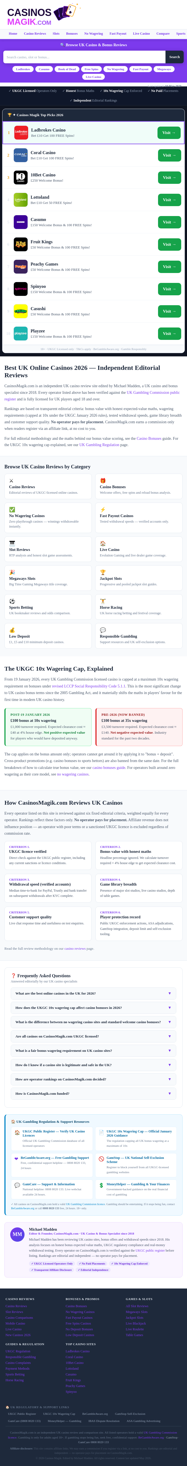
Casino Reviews (35, 34)
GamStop (172, 1437)
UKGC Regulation (18, 1351)
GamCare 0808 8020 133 (93, 1442)
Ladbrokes (23, 69)
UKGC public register (150, 1250)
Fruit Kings (73, 1380)
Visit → (169, 132)
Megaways (164, 69)
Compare (163, 34)
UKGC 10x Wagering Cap (59, 1413)
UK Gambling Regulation (99, 445)
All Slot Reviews (137, 1306)
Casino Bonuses (149, 438)
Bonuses (72, 34)
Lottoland (72, 1369)
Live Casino (141, 34)
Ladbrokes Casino (78, 1351)
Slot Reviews (14, 1312)
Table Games (134, 1335)
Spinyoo (71, 1392)
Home (13, 34)
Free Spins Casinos (78, 1323)
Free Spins (91, 69)
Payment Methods (18, 1369)
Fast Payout (117, 34)
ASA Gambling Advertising (143, 1421)
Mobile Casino (15, 1323)
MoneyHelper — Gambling (64, 1421)
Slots (56, 34)
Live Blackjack (136, 1323)
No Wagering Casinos (80, 1312)
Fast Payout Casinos (79, 1318)
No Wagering (93, 34)
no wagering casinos (73, 774)
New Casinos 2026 (18, 1335)
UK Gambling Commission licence (85, 1204)
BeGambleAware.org (22, 1208)
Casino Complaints (18, 1363)
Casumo (44, 69)
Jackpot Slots (134, 1318)
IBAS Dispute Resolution (104, 1421)
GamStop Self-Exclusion (130, 1413)
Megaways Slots (137, 1312)
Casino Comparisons (19, 1318)
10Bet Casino (75, 1363)
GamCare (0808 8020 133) (24, 1421)
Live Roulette (135, 1329)
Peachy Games (75, 1386)
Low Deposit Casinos (80, 1335)
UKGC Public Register (22, 1413)
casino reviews (75, 948)
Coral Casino (74, 1357)
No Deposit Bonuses (79, 1329)
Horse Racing (15, 1380)
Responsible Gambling (21, 1357)
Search (174, 57)
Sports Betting (15, 1374)
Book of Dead (67, 69)
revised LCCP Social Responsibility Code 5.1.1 (88, 686)
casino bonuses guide (108, 768)
